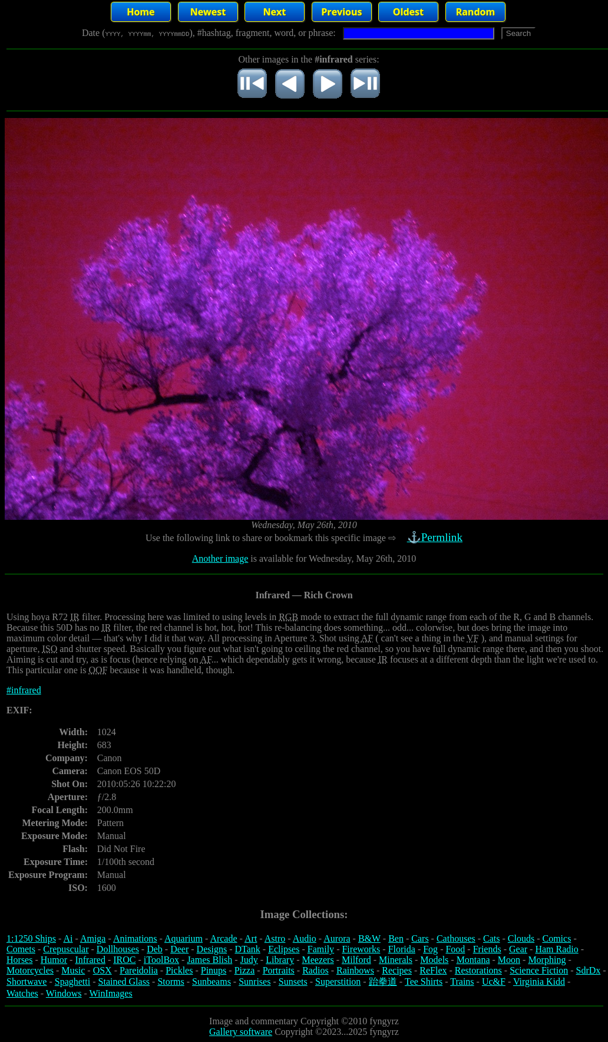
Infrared (90, 960)
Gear (518, 949)
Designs (212, 949)
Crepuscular (65, 949)
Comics (557, 938)
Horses (19, 960)
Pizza (244, 970)
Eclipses (283, 949)
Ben (396, 938)
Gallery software (240, 1032)
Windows (64, 993)
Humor (54, 960)
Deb (155, 949)
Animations (135, 938)
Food (455, 949)
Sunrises (254, 982)
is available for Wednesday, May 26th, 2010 (332, 558)
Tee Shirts (423, 982)
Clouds (521, 938)
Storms (170, 982)
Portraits (279, 970)
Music (73, 970)
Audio (304, 938)
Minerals (395, 960)
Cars (419, 938)
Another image (220, 558)
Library (280, 960)
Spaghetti (72, 982)
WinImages (111, 993)
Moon (509, 960)
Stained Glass (124, 982)
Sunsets (293, 982)
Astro (275, 938)
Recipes (397, 970)
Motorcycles (30, 970)
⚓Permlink (436, 537)
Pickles (179, 970)
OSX (102, 970)
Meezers (317, 960)
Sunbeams (211, 982)
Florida (401, 949)
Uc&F (493, 982)
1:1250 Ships (31, 938)
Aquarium (183, 938)
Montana (473, 960)
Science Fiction (539, 970)
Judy (249, 960)
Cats (491, 938)
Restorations (478, 970)
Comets (20, 949)
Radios (315, 970)
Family (321, 949)
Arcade (223, 938)
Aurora (336, 938)
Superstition (338, 982)
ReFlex (433, 970)
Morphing (547, 960)
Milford (356, 960)
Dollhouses (118, 949)
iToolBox (161, 960)
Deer (179, 949)
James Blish (209, 960)
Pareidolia (139, 970)
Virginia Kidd (539, 982)
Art (250, 938)
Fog (430, 949)
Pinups (214, 970)
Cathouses (456, 938)
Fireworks (361, 949)
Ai (67, 938)
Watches (22, 993)
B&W (369, 938)
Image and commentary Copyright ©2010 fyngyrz (304, 1021)
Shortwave (26, 982)
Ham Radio (556, 949)
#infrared (23, 690)
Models (434, 960)
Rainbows (355, 970)
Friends (487, 949)
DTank (247, 949)
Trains (462, 982)
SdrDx (588, 970)
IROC (124, 960)
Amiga (93, 938)
